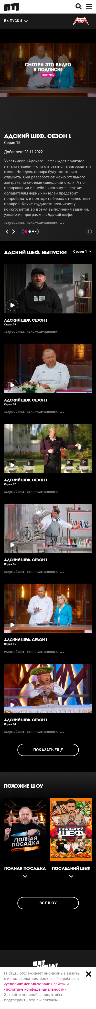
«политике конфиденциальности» (35, 989)
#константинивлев (42, 223)
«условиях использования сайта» (35, 984)
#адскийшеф (14, 223)
